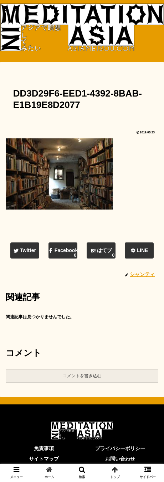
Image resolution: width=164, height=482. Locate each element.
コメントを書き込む (82, 375)
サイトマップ (44, 459)
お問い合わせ (120, 459)
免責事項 (44, 448)
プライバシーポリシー (120, 448)
